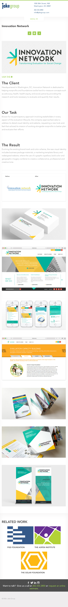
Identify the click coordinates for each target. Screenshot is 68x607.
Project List (34, 33)
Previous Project (29, 33)
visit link (6, 76)
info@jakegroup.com (41, 13)
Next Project (39, 33)
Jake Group (11, 11)
